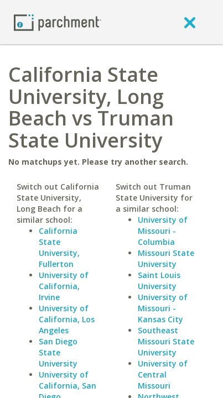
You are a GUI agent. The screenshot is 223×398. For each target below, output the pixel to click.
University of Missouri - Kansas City (163, 308)
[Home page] (57, 22)
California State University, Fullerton (59, 247)
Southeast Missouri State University (166, 341)
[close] (190, 22)
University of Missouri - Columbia (163, 230)
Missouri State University (166, 258)
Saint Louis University (159, 280)
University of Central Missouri (163, 374)
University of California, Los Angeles (67, 319)
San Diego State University (58, 352)
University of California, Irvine (64, 286)
